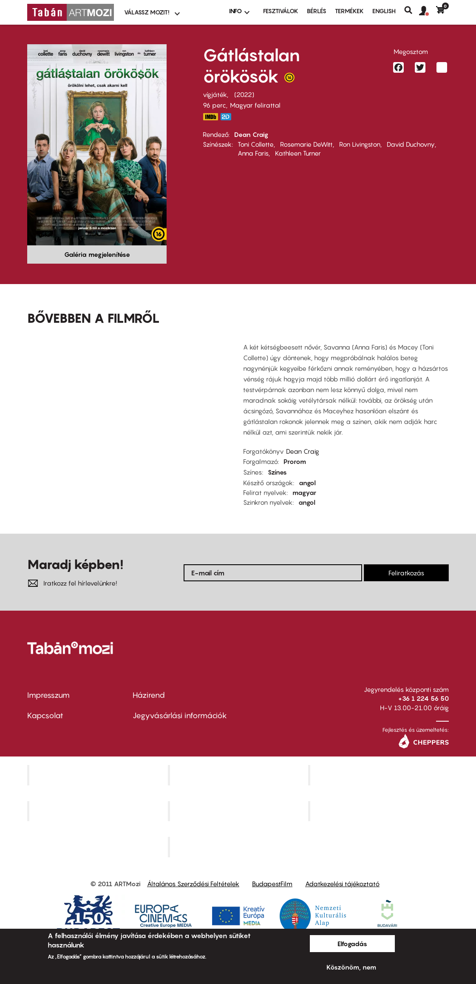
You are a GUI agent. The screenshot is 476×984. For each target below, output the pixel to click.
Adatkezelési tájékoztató (342, 883)
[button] (427, 11)
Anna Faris (253, 153)
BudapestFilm (272, 883)
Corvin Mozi (98, 774)
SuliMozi (239, 811)
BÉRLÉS (316, 10)
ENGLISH (384, 10)
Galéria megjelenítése (97, 254)
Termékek (349, 10)
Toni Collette (256, 144)
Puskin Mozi (98, 811)
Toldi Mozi (239, 847)
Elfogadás (352, 943)
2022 (244, 94)
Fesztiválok (280, 10)
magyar (304, 492)
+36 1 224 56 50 (423, 698)
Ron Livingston (359, 144)
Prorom (294, 461)
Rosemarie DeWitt (306, 144)
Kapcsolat (45, 715)
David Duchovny (411, 144)
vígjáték (215, 94)
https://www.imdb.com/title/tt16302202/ (210, 116)
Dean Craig (251, 134)
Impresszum (48, 695)
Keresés (411, 10)
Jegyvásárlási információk (180, 715)
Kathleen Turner (298, 153)
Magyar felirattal (255, 105)
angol (307, 482)
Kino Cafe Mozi (238, 774)
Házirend (149, 695)
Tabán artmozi (379, 811)
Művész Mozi (380, 774)
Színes (277, 472)
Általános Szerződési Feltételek (193, 883)
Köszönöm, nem (351, 967)
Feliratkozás (406, 573)
